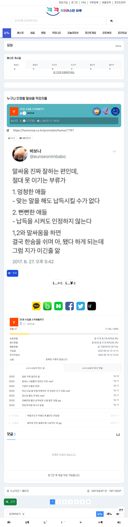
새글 (32, 33)
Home (118, 46)
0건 (14, 120)
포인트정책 (119, 2)
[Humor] (45, 522)
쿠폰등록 (93, 2)
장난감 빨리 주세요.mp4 (33, 396)
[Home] (9, 522)
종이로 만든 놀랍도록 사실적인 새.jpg (44, 423)
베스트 (20, 33)
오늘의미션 (72, 33)
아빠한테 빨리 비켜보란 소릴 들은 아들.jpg (41, 400)
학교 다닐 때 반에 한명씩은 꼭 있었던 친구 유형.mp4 (46, 391)
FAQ (83, 2)
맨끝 (88, 501)
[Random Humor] (63, 522)
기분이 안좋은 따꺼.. (31, 386)
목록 (12, 273)
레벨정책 (106, 2)
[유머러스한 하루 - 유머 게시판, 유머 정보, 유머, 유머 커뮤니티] (64, 11)
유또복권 (106, 33)
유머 (10, 45)
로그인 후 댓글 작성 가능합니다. (64, 475)
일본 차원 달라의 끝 (31, 377)
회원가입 (63, 2)
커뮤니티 (56, 33)
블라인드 (25, 138)
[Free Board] (27, 522)
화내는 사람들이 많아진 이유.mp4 (37, 381)
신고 (11, 138)
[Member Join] (119, 522)
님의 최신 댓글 (92, 368)
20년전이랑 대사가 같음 (33, 405)
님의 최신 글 (35, 368)
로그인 (74, 2)
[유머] (11, 377)
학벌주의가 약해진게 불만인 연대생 (43, 416)
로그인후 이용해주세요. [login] (64, 72)
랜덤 (43, 33)
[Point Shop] (82, 522)
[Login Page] (101, 522)
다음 (82, 501)
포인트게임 (90, 33)
